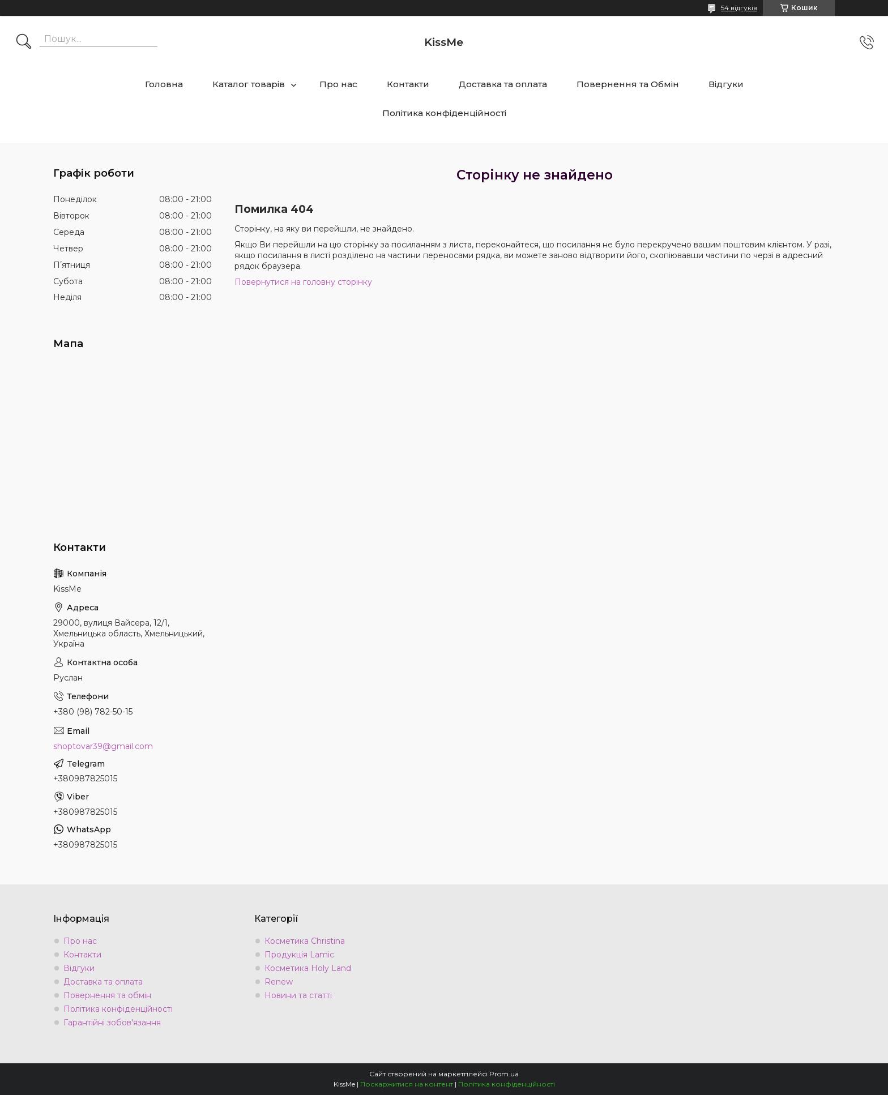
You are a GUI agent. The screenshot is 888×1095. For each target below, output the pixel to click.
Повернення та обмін (107, 995)
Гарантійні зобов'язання (112, 1022)
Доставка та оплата (503, 84)
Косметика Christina (304, 941)
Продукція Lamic (299, 954)
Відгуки (726, 84)
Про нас (338, 84)
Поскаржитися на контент (406, 1084)
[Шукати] (23, 42)
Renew (278, 982)
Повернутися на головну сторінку (303, 282)
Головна (164, 84)
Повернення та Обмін (628, 84)
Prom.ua (504, 1074)
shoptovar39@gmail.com (103, 746)
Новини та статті (298, 995)
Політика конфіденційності (444, 113)
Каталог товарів (248, 84)
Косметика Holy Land (307, 968)
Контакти (408, 84)
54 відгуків (739, 7)
